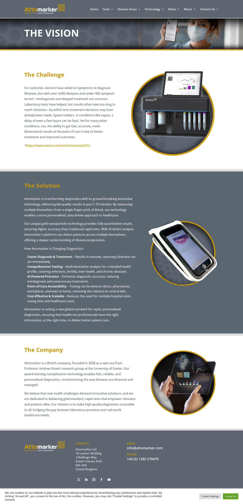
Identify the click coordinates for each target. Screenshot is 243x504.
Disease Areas (127, 9)
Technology (152, 9)
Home (94, 9)
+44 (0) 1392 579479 (142, 459)
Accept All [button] (230, 496)
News (172, 9)
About (188, 9)
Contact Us (207, 9)
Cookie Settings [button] (210, 496)
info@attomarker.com (145, 448)
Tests (106, 9)
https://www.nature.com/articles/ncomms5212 (58, 145)
